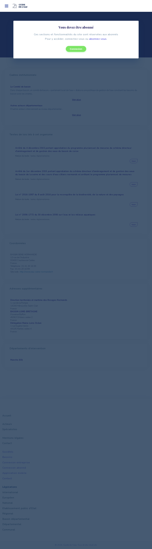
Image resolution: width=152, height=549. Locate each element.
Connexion (76, 49)
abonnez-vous (98, 39)
